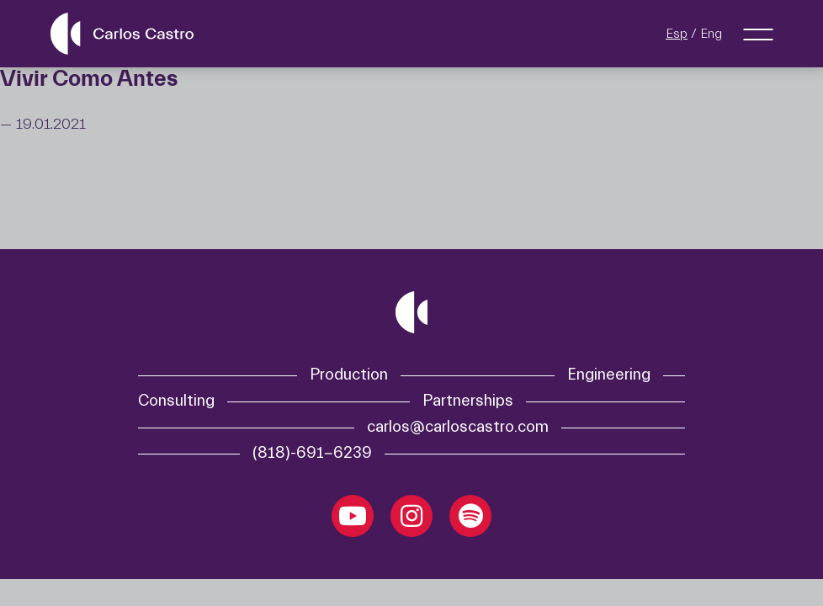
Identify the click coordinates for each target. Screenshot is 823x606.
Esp (677, 33)
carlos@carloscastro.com (458, 427)
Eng (711, 33)
